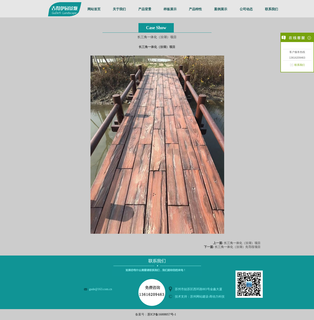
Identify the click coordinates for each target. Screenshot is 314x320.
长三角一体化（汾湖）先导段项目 (238, 247)
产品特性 (195, 9)
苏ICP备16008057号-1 (161, 314)
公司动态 (246, 9)
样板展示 (170, 9)
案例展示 (220, 9)
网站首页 (94, 9)
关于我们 (119, 9)
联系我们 (271, 9)
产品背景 (144, 9)
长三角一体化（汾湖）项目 (242, 243)
